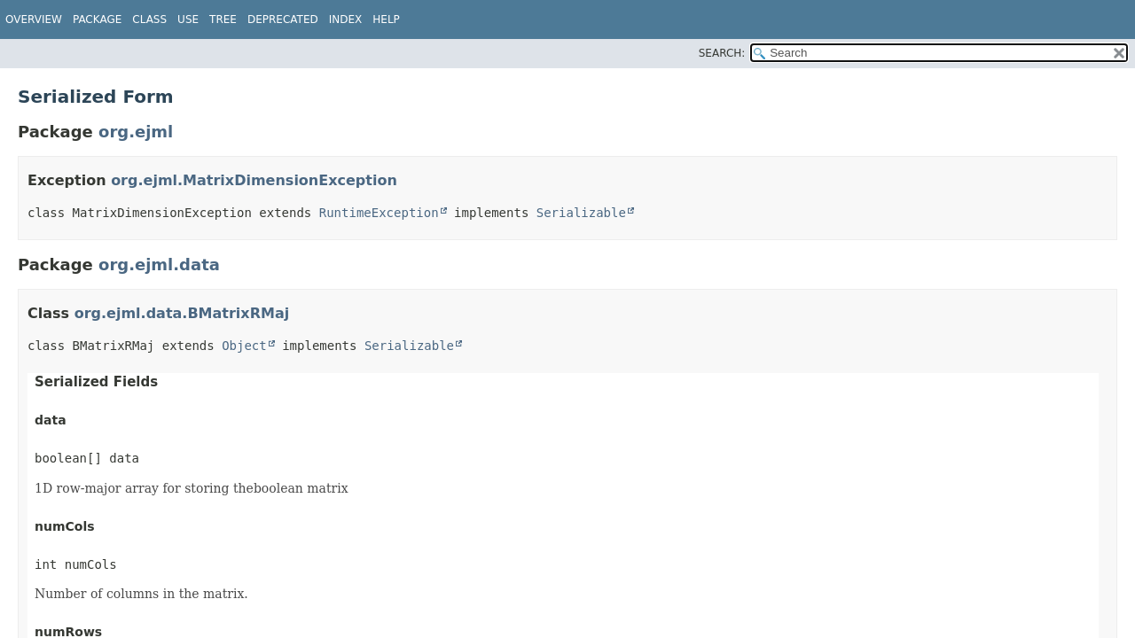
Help (386, 19)
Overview (33, 19)
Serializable (581, 213)
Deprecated (282, 19)
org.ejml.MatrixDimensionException (254, 180)
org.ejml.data (159, 264)
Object (244, 345)
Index (346, 19)
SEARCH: (722, 53)
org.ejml (135, 131)
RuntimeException (379, 213)
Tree (223, 19)
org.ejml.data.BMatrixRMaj (182, 313)
